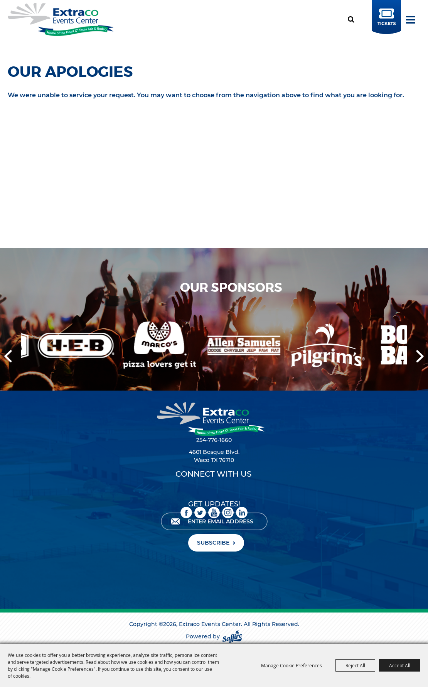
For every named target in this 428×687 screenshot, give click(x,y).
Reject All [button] (355, 665)
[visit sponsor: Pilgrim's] (332, 346)
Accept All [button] (399, 665)
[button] (8, 356)
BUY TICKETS (385, 24)
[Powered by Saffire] (232, 636)
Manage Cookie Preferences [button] (291, 665)
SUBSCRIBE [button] (213, 542)
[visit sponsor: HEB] (80, 346)
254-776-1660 (214, 440)
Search (354, 19)
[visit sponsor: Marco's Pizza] (164, 346)
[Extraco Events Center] (60, 19)
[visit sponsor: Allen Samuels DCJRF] (247, 346)
